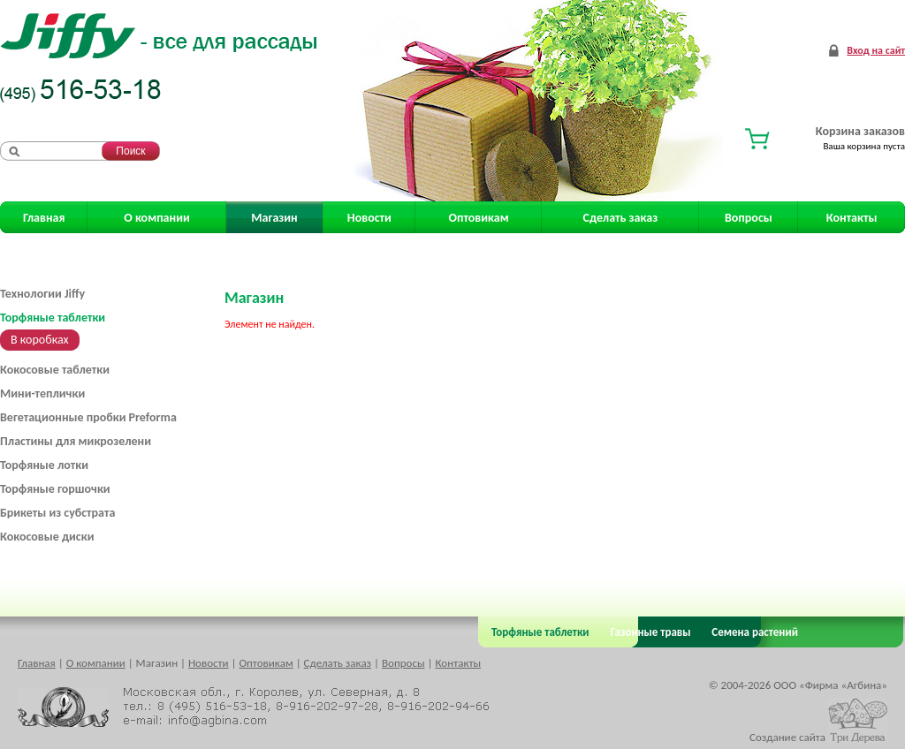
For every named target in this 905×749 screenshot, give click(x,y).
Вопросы (748, 217)
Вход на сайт (876, 50)
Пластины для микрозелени (75, 441)
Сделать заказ (620, 217)
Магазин (274, 217)
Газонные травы (651, 632)
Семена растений (751, 632)
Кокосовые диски (47, 536)
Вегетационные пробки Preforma (88, 417)
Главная (44, 217)
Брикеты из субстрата (57, 512)
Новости (369, 217)
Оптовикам (479, 217)
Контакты (852, 217)
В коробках (40, 339)
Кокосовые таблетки (55, 369)
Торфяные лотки (44, 465)
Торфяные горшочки (55, 488)
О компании (156, 217)
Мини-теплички (42, 393)
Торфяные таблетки (52, 317)
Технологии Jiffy (42, 293)
